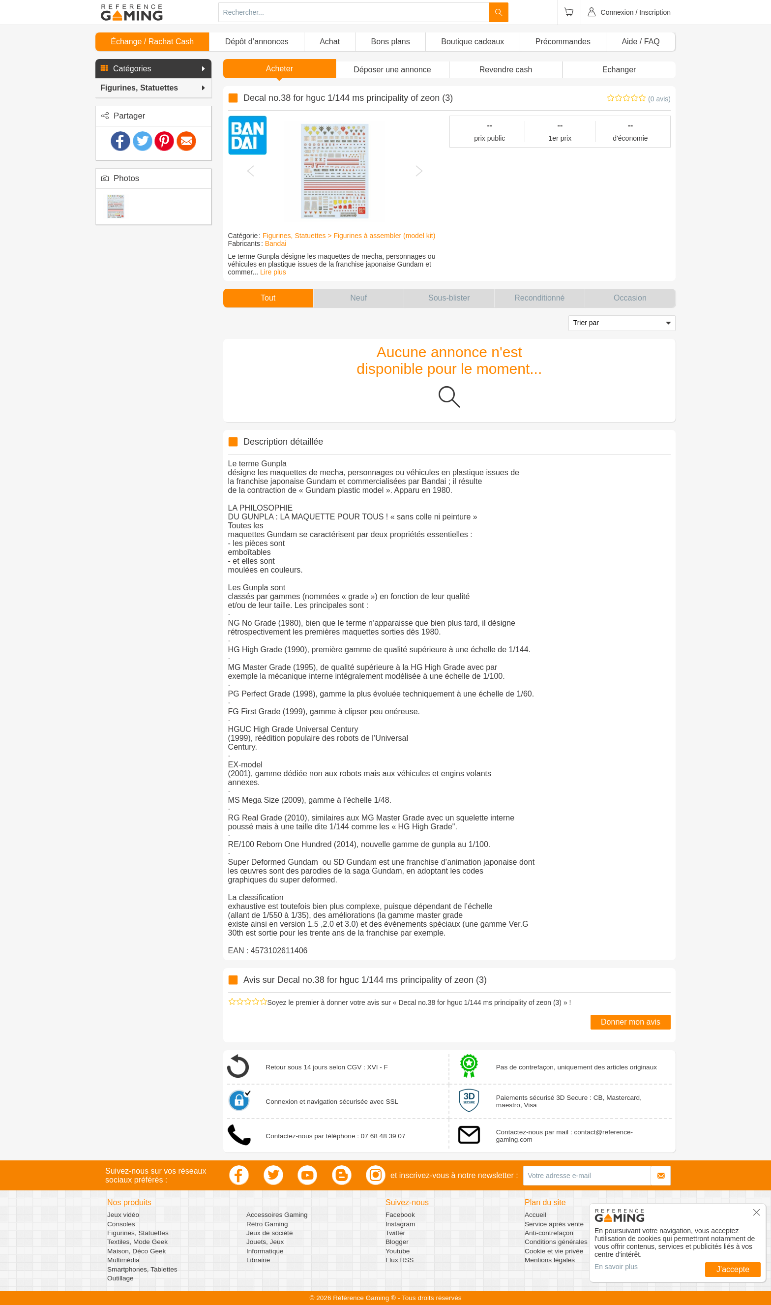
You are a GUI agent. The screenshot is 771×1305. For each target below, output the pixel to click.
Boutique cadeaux (472, 41)
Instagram (400, 1224)
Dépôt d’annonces (257, 41)
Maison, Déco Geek (136, 1251)
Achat (330, 41)
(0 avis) (659, 99)
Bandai (276, 243)
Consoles (121, 1224)
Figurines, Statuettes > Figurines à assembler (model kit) (349, 236)
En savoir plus (616, 1267)
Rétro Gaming (267, 1224)
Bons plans (390, 41)
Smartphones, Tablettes (142, 1269)
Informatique (265, 1251)
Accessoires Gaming (277, 1214)
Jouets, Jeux (265, 1241)
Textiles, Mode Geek (137, 1241)
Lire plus (273, 272)
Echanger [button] (619, 69)
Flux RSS (400, 1260)
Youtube (398, 1251)
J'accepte (732, 1269)
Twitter (395, 1233)
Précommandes (563, 41)
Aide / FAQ (640, 41)
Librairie (258, 1260)
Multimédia (123, 1260)
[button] (153, 69)
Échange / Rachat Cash (152, 41)
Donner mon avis (630, 1022)
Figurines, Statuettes (138, 1233)
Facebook (400, 1214)
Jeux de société (269, 1233)
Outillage (120, 1278)
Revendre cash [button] (506, 69)
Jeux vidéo (123, 1214)
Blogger (397, 1241)
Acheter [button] (279, 68)
